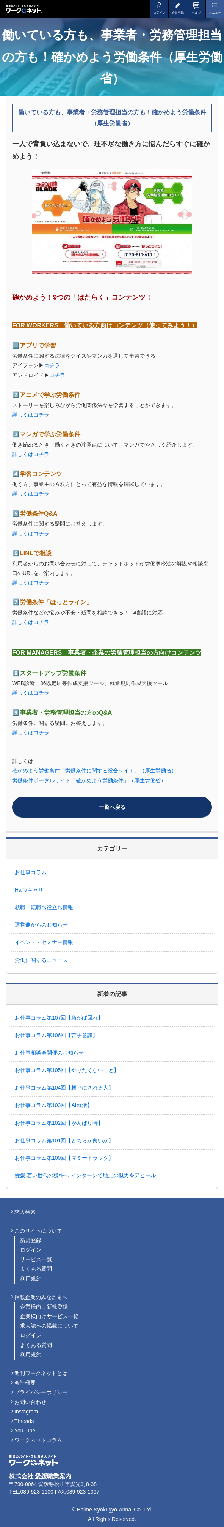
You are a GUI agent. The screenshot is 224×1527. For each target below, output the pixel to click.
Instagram (26, 1412)
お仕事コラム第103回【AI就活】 (56, 1105)
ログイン (30, 1250)
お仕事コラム (31, 872)
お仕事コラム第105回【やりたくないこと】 (67, 1070)
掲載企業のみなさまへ (40, 1297)
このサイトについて (38, 1231)
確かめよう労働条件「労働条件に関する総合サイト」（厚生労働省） (94, 770)
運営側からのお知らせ (41, 925)
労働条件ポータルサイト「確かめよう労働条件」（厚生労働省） (89, 780)
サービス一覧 (36, 1259)
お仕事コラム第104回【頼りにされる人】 (67, 1088)
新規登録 (30, 1240)
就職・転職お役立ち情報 (44, 907)
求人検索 (25, 1212)
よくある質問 (36, 1269)
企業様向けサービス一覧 (49, 1316)
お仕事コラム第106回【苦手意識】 (56, 1035)
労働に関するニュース (41, 960)
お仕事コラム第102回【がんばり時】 (61, 1123)
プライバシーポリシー (40, 1392)
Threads (24, 1421)
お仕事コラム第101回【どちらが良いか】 (67, 1140)
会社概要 (25, 1383)
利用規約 (30, 1279)
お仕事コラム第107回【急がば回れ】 (59, 1018)
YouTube (24, 1431)
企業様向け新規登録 (44, 1307)
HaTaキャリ (29, 890)
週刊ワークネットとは (40, 1373)
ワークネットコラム (38, 1440)
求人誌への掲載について (49, 1326)
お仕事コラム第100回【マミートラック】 (67, 1158)
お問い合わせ (30, 1402)
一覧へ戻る (112, 807)
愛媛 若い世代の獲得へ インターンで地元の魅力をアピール (85, 1175)
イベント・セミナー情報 (44, 942)
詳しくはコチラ (30, 415)
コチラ (52, 365)
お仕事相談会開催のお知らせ (49, 1053)
